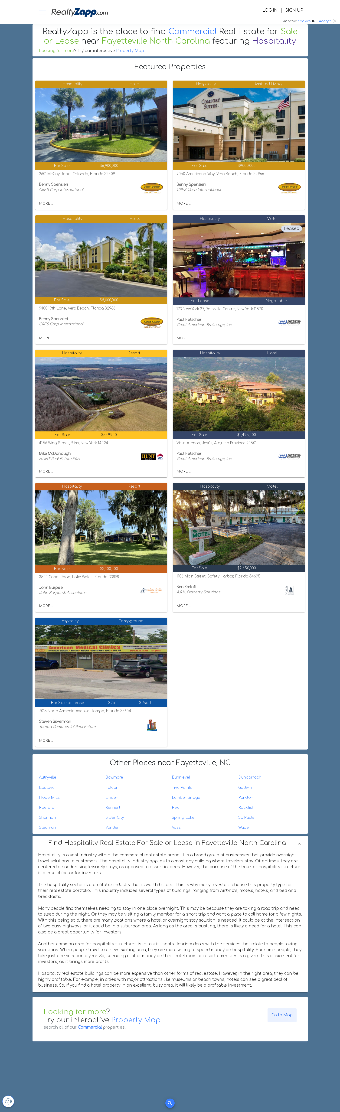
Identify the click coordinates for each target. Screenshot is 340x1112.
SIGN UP (294, 10)
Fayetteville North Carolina (156, 41)
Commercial (192, 31)
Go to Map (282, 1015)
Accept (325, 21)
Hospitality (274, 41)
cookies (304, 21)
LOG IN (270, 10)
